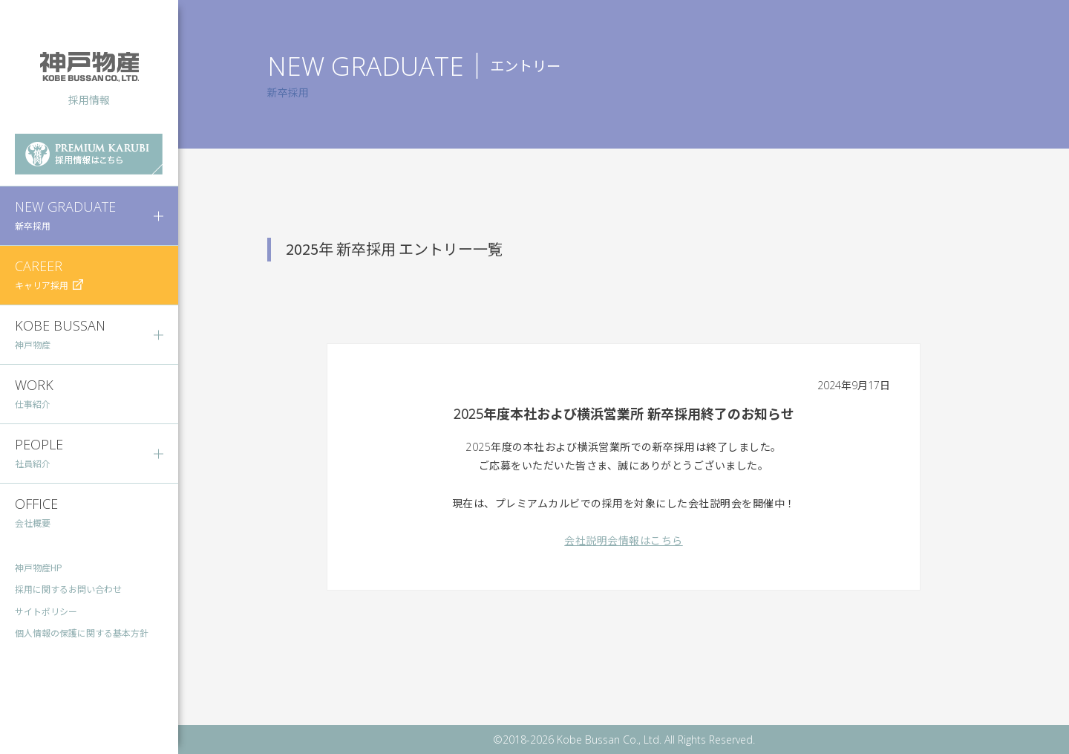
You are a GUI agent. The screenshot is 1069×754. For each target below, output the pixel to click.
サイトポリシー (46, 611)
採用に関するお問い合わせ (68, 589)
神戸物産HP (38, 567)
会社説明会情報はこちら (623, 540)
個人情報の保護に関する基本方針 (81, 633)
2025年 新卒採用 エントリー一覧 (394, 248)
